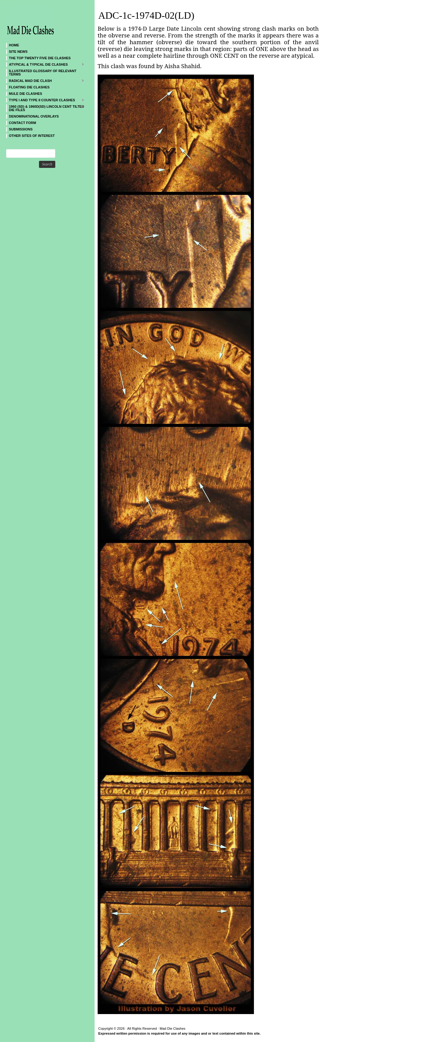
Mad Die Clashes (43, 21)
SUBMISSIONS (21, 129)
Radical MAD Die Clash (45, 81)
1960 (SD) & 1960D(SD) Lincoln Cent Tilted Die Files (45, 108)
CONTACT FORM (22, 123)
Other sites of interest (32, 136)
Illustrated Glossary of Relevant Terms (42, 72)
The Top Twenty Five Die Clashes (40, 58)
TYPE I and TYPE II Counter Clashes (45, 100)
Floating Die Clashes (29, 87)
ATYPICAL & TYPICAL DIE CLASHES (45, 64)
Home (14, 45)
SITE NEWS (18, 51)
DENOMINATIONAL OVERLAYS (34, 116)
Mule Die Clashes (25, 93)
